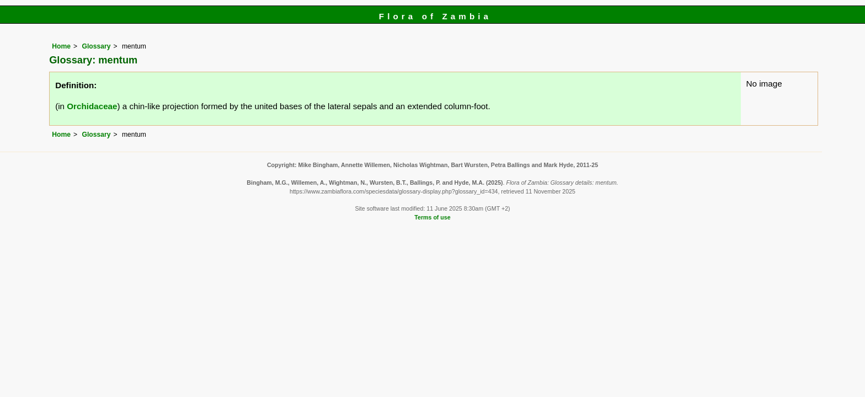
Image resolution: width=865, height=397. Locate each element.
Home (61, 46)
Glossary (96, 46)
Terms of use (432, 217)
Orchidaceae (92, 106)
